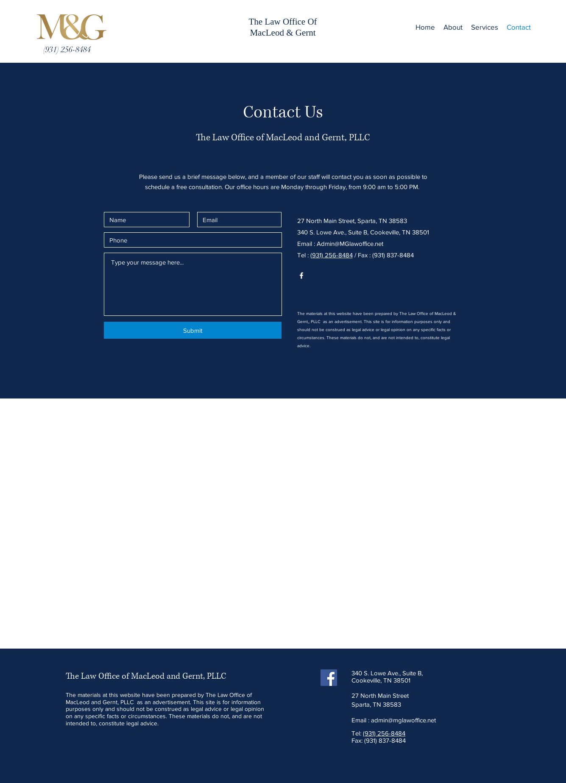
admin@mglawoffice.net (403, 720)
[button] (484, 27)
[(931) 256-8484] (67, 49)
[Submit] (193, 330)
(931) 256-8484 (331, 255)
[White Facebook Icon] (301, 275)
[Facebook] (329, 677)
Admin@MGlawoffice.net (350, 243)
